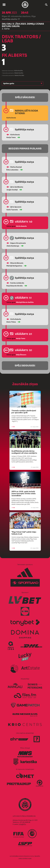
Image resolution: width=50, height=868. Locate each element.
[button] (22, 83)
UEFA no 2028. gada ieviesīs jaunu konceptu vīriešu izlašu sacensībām (24, 493)
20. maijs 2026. (25, 548)
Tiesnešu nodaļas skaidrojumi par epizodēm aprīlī (23, 411)
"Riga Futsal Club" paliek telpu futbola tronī (24, 533)
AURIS (29, 858)
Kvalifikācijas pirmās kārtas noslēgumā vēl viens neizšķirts (24, 452)
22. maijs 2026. (25, 427)
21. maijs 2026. (25, 467)
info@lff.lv (22, 824)
